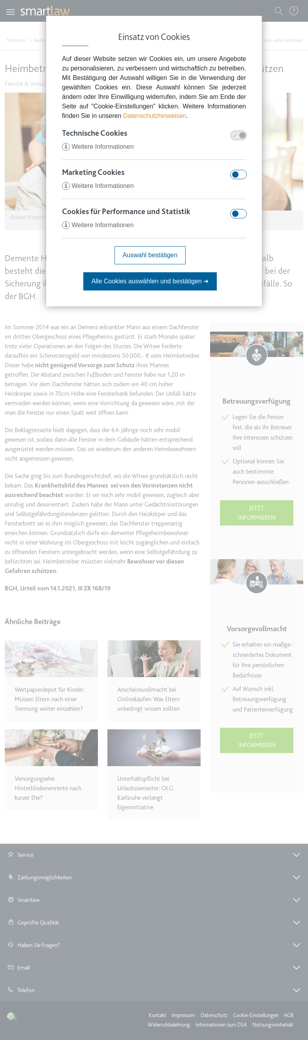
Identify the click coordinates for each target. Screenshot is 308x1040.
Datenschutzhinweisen (154, 115)
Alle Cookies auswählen (150, 281)
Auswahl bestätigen (150, 255)
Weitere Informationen (98, 146)
